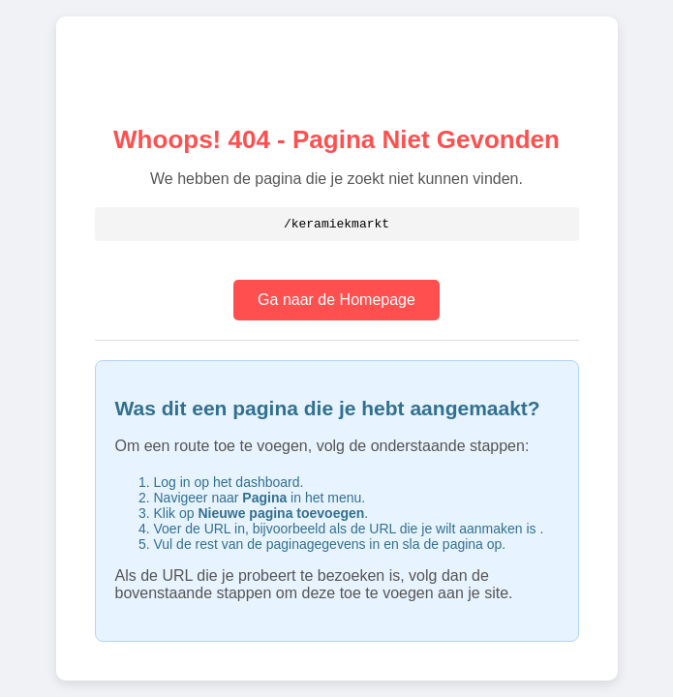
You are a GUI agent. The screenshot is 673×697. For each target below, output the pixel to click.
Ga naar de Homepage (336, 300)
